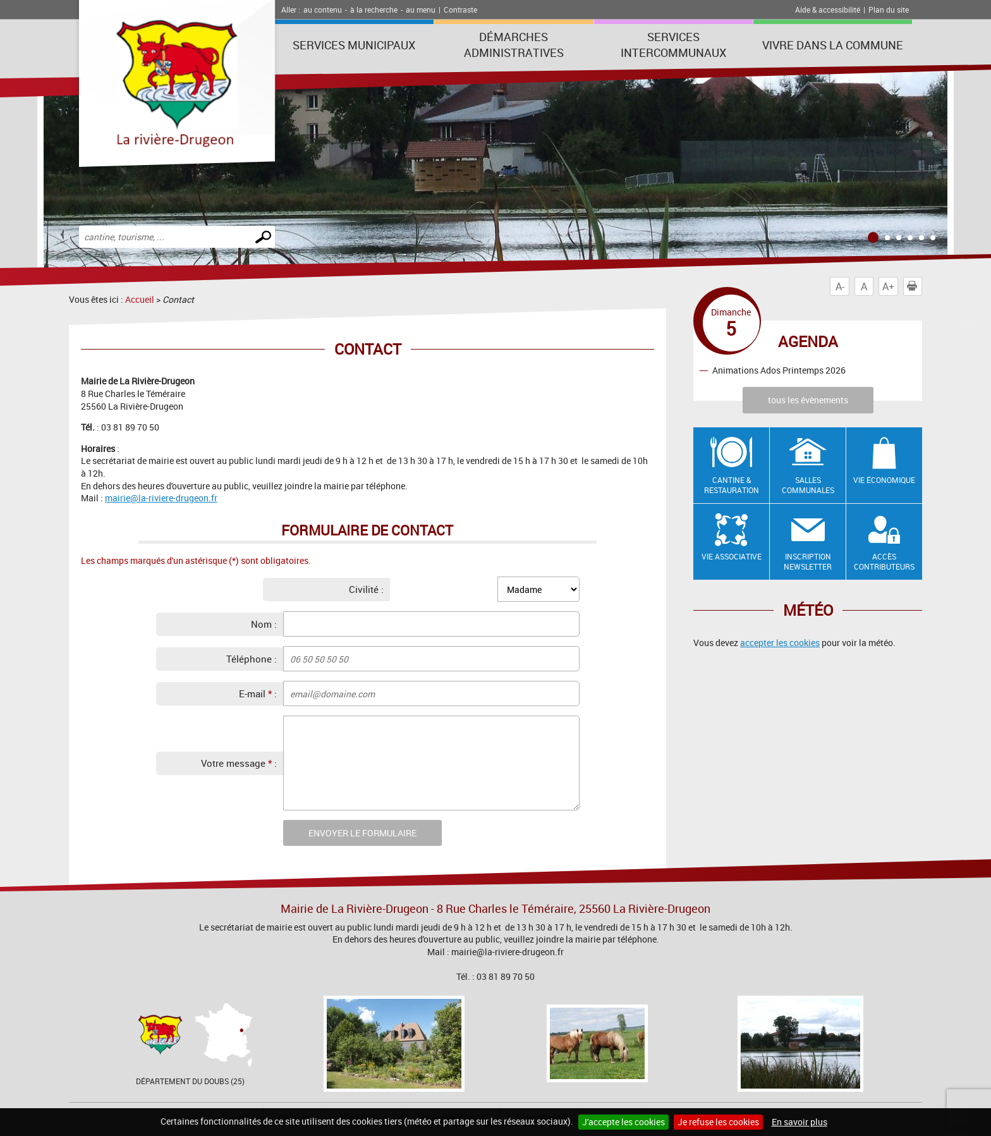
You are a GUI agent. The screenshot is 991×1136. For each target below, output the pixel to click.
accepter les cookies (780, 643)
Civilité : (366, 589)
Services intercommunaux (673, 44)
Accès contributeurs (884, 561)
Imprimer (914, 286)
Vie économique (884, 480)
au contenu (322, 9)
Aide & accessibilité (827, 9)
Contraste (460, 9)
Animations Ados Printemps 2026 (779, 370)
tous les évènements (808, 400)
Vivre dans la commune (832, 44)
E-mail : (258, 693)
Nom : (264, 624)
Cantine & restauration (731, 485)
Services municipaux (354, 44)
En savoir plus (799, 1122)
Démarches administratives (514, 44)
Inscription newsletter (808, 561)
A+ (888, 286)
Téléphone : (251, 658)
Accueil (139, 299)
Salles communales (808, 485)
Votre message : (239, 763)
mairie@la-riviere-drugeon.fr (161, 498)
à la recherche (374, 9)
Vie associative (732, 556)
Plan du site (888, 9)
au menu (420, 9)
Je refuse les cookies (718, 1122)
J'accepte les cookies (623, 1122)
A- (840, 286)
